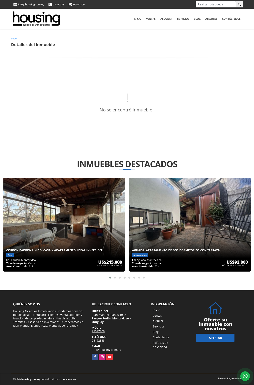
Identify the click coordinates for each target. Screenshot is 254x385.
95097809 (79, 4)
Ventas (151, 19)
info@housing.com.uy (31, 4)
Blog (197, 19)
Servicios (183, 19)
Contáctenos (231, 19)
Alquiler (166, 19)
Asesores (211, 19)
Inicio (137, 19)
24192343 (58, 4)
